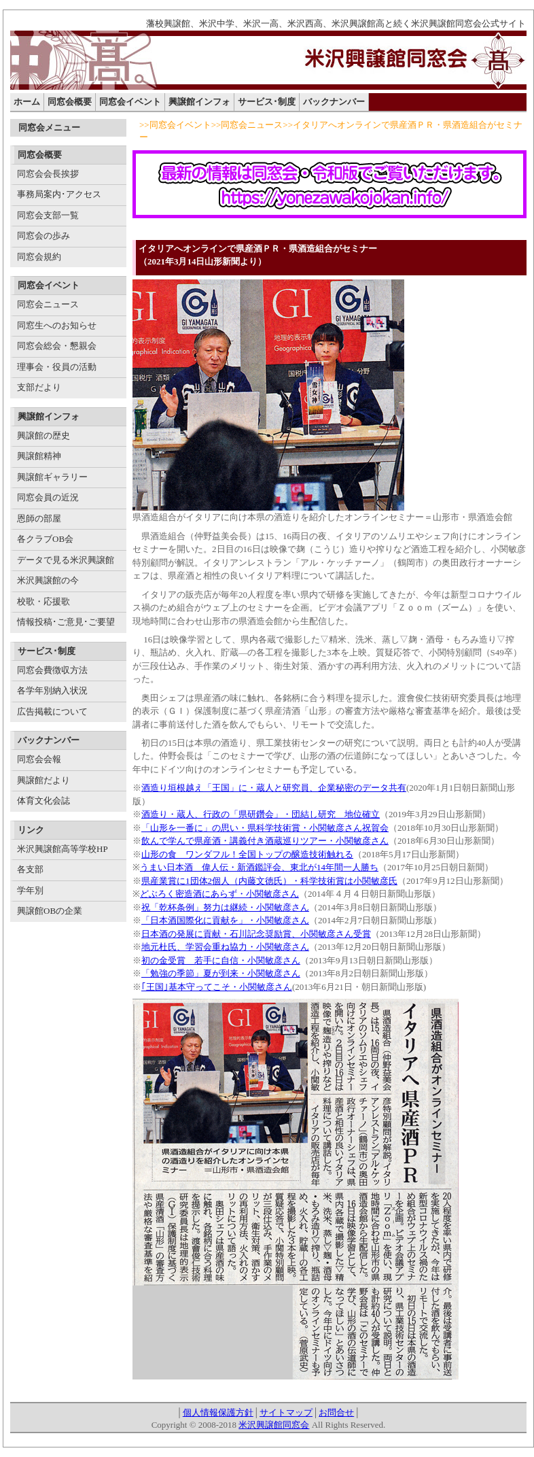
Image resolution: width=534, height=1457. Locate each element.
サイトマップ (286, 1412)
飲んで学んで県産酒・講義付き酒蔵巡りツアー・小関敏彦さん (265, 841)
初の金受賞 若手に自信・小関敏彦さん (220, 960)
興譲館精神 (39, 456)
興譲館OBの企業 (49, 911)
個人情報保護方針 (218, 1412)
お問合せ (336, 1412)
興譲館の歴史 (43, 435)
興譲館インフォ (199, 102)
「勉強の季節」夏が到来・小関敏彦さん (220, 973)
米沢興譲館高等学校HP (62, 849)
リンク (31, 830)
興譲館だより (43, 780)
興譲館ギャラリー (52, 477)
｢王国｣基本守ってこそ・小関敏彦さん (216, 987)
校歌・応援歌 (43, 601)
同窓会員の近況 (48, 497)
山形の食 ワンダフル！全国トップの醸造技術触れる (247, 854)
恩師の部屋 (39, 518)
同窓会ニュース (48, 304)
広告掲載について (52, 711)
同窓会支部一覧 (48, 215)
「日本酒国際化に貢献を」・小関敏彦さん (225, 920)
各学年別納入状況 (52, 690)
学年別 (30, 890)
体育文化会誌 (43, 800)
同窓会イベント (130, 102)
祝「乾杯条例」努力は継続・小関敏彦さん (225, 907)
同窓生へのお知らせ (56, 325)
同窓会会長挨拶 (48, 174)
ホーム (27, 102)
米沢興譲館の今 (48, 580)
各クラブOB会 (45, 539)
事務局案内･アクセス (59, 194)
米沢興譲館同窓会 (273, 1425)
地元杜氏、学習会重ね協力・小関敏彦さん (225, 947)
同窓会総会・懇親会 (56, 346)
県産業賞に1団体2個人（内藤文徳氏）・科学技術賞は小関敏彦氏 (269, 881)
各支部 (30, 869)
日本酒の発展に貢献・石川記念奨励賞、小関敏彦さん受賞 (256, 934)
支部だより (39, 387)
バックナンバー (334, 102)
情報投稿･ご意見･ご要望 (66, 622)
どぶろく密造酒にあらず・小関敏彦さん (219, 894)
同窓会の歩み (43, 235)
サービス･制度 (267, 102)
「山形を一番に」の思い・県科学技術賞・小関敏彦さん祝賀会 (265, 828)
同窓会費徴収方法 (52, 670)
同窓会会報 (39, 759)
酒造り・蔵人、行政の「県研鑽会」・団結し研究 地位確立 (260, 814)
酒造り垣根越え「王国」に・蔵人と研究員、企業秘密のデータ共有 (273, 788)
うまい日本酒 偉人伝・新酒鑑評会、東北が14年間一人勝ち (259, 867)
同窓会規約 (39, 257)
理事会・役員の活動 (56, 367)
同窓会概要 (70, 102)
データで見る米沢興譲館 (65, 560)
